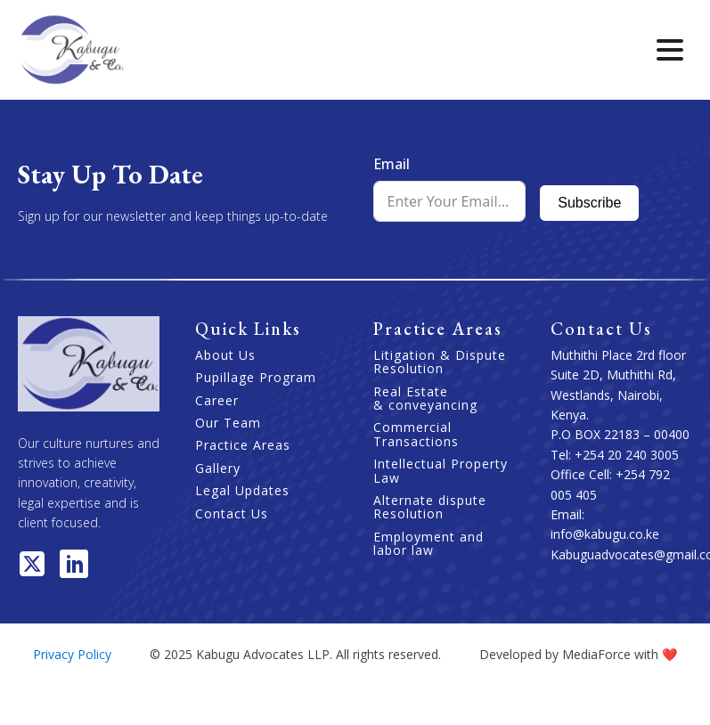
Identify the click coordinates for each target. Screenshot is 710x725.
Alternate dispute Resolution (429, 507)
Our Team (228, 422)
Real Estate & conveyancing (425, 398)
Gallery (218, 468)
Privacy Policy (72, 654)
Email (391, 164)
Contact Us (231, 513)
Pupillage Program (255, 377)
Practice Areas (242, 445)
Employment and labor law (428, 544)
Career (217, 400)
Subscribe (589, 202)
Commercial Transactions (416, 434)
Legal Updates (242, 490)
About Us (225, 355)
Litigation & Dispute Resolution (439, 362)
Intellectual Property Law (440, 471)
